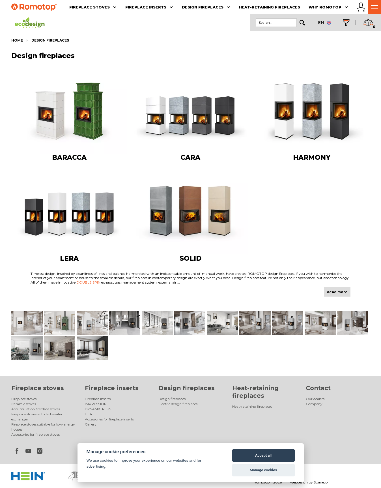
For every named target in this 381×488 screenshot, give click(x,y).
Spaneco (321, 482)
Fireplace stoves (37, 388)
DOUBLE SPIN (88, 282)
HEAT (89, 414)
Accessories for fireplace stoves (35, 434)
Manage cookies (263, 470)
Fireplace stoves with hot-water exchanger (37, 416)
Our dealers (315, 399)
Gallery (90, 424)
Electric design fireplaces (177, 404)
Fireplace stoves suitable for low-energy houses (43, 426)
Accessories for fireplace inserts (109, 419)
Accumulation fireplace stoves (35, 409)
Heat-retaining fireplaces (252, 406)
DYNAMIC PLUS (98, 409)
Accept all (263, 455)
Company (314, 404)
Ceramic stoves (23, 404)
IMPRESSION (96, 404)
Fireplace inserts (112, 388)
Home (17, 40)
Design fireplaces (50, 40)
